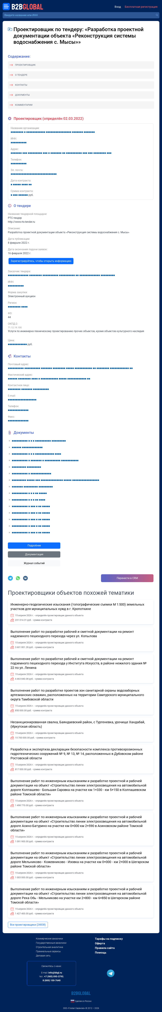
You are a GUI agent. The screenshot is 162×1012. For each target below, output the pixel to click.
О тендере (21, 75)
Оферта (100, 943)
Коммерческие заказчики (49, 938)
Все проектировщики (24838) (28, 924)
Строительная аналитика (49, 947)
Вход (118, 6)
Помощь (100, 952)
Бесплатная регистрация (141, 6)
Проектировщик (25, 65)
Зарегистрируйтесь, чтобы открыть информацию (41, 261)
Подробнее (34, 545)
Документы (22, 95)
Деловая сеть (43, 955)
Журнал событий (34, 563)
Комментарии (23, 105)
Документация (34, 554)
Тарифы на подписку (109, 938)
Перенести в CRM (127, 578)
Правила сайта (105, 948)
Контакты (21, 85)
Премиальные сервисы (48, 951)
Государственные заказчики (51, 943)
